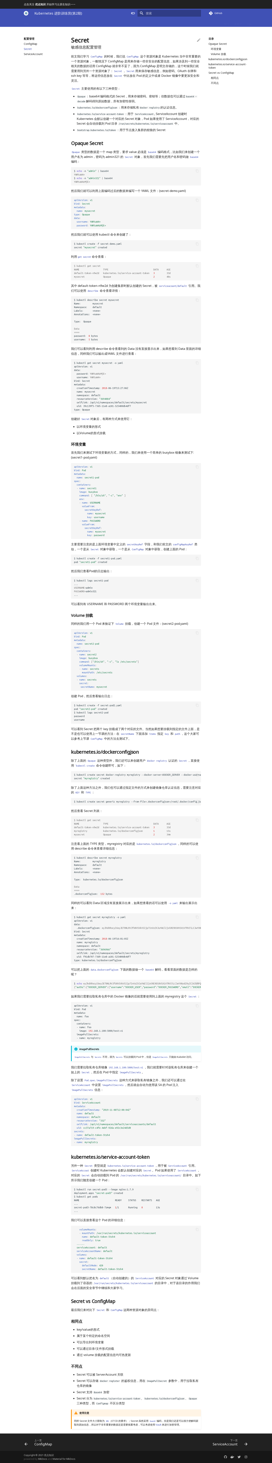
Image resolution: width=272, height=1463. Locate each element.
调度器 (112, 22)
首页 (26, 22)
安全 (90, 22)
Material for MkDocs (64, 1459)
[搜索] (179, 13)
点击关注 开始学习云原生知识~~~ (49, 4)
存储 (123, 22)
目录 (211, 38)
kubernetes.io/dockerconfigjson (228, 59)
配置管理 (77, 22)
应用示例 (136, 22)
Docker (38, 22)
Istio (197, 22)
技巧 (226, 22)
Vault (158, 1424)
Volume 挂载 (218, 54)
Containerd (212, 22)
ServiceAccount (33, 54)
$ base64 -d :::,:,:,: (137, 985)
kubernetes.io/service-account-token (227, 66)
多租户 (238, 22)
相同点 (215, 78)
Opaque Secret (218, 44)
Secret (28, 49)
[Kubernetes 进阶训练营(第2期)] (26, 13)
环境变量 (216, 49)
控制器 (62, 22)
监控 (161, 22)
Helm (150, 22)
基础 (50, 22)
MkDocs (42, 1459)
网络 (100, 22)
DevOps (184, 22)
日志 (171, 22)
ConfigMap (30, 44)
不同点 (215, 83)
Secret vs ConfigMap (221, 73)
